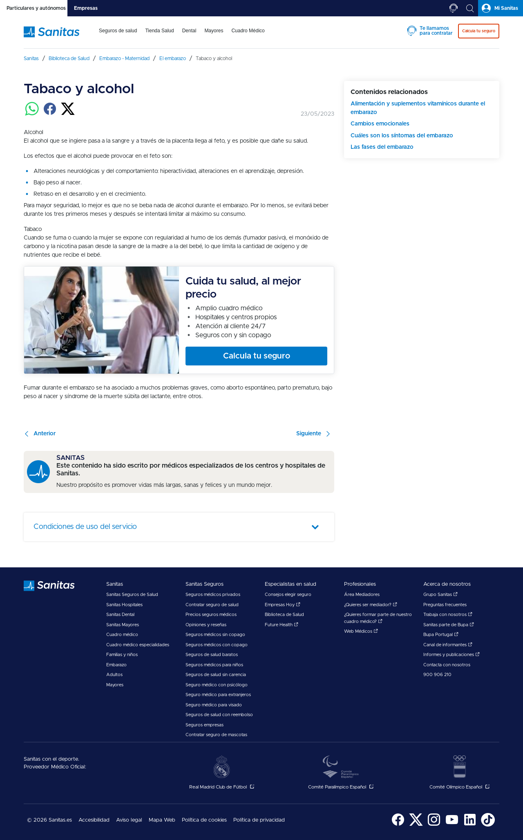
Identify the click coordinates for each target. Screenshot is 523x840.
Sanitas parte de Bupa (448, 625)
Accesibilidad (94, 820)
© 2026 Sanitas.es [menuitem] (49, 820)
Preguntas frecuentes (445, 605)
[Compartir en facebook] (50, 113)
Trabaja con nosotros (447, 614)
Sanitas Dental (120, 614)
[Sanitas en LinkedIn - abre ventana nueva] (470, 825)
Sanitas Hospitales (124, 605)
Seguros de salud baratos (212, 654)
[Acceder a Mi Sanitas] (500, 8)
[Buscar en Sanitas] (470, 8)
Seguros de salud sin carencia (216, 674)
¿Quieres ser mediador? (370, 605)
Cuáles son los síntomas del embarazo (402, 136)
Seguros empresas (205, 725)
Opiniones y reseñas (206, 625)
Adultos (114, 674)
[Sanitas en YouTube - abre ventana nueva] (452, 825)
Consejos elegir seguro (288, 594)
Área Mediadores (362, 594)
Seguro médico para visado (214, 705)
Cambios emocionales (380, 124)
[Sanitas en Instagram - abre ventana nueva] (434, 825)
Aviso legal (129, 820)
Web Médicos (361, 631)
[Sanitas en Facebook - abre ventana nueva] (398, 825)
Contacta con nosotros (446, 665)
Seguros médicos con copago (217, 645)
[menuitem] (118, 36)
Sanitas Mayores (122, 625)
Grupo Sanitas (440, 594)
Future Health (281, 625)
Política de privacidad (259, 820)
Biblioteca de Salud (284, 614)
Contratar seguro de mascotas (216, 734)
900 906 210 (437, 674)
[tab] (33, 8)
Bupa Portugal (440, 634)
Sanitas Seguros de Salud (132, 594)
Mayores (114, 685)
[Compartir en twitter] (68, 113)
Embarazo (116, 665)
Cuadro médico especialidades (137, 645)
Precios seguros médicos (211, 614)
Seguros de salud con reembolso (219, 714)
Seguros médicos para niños (214, 665)
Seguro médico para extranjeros (218, 694)
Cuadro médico (122, 634)
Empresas (86, 8)
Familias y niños (122, 654)
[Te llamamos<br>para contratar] (453, 8)
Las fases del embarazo (382, 147)
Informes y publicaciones (451, 654)
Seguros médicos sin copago (215, 634)
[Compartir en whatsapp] (32, 113)
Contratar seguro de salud (212, 605)
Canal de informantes (447, 645)
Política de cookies (204, 820)
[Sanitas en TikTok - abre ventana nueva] (488, 825)
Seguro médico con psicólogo (217, 685)
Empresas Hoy (282, 605)
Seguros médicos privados (213, 594)
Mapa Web (162, 820)
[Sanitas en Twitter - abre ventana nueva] (416, 825)
